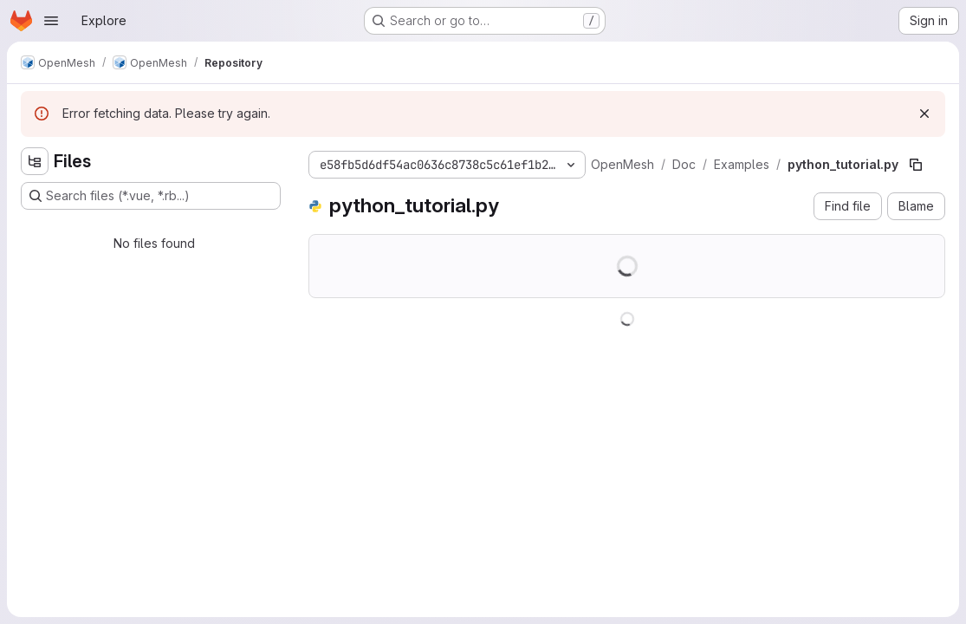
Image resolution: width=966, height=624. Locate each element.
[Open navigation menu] (51, 21)
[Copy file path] (916, 165)
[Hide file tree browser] (35, 161)
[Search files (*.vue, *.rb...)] (151, 196)
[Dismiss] (924, 113)
